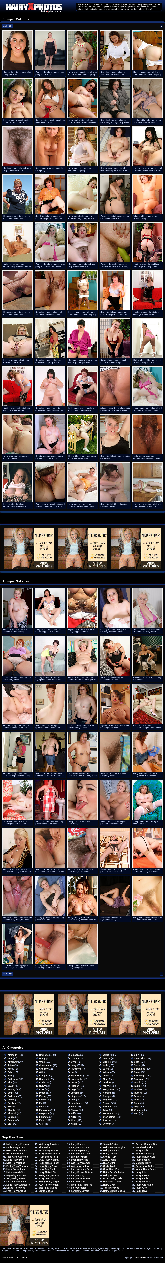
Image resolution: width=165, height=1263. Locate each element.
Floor (42, 1120)
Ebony (42, 1096)
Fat (41, 1103)
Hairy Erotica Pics (81, 1153)
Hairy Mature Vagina (114, 1147)
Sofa (136, 1062)
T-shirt (137, 1082)
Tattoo (137, 1096)
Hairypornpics (78, 1187)
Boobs (11, 1117)
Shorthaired (109, 1117)
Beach (11, 1086)
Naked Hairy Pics (15, 1187)
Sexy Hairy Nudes (48, 1150)
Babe (10, 1072)
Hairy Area (141, 1187)
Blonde (11, 1110)
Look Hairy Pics (79, 1159)
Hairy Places (78, 1144)
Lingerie (75, 1096)
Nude (105, 1065)
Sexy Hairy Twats (15, 1178)
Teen (136, 1099)
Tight (137, 1103)
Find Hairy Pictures (81, 1184)
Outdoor (107, 1082)
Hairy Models (110, 1175)
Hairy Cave (141, 1191)
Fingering (44, 1110)
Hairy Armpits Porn (81, 1169)
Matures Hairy (143, 1163)
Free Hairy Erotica (16, 1191)
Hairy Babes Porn (48, 1156)
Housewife (76, 1079)
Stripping (139, 1079)
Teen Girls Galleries (17, 1156)
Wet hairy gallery (80, 1166)
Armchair (13, 1062)
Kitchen (75, 1086)
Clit (41, 1072)
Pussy (106, 1103)
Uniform (138, 1110)
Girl (41, 1123)
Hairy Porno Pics (15, 1169)
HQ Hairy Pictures (16, 1175)
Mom (73, 1120)
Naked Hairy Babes (146, 1169)
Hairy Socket (143, 1159)
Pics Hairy (44, 1147)
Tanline (138, 1089)
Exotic (42, 1099)
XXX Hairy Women (49, 1184)
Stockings (139, 1075)
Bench (11, 1099)
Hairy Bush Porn (48, 1166)
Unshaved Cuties (112, 1181)
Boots (11, 1120)
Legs (73, 1089)
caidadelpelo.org (80, 1150)
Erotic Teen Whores (17, 1166)
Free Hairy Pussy (145, 1153)
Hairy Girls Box (79, 1181)
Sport (137, 1065)
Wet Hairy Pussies (49, 1144)
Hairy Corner (110, 1153)
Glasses (75, 1055)
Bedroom (13, 1096)
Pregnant (108, 1099)
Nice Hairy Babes (15, 1163)
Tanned (138, 1092)
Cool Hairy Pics (111, 1169)
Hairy (74, 1065)
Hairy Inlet (141, 1172)
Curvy (42, 1086)
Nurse (106, 1068)
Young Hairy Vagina (49, 1181)
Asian (11, 1065)
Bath (10, 1075)
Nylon (106, 1072)
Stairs (137, 1072)
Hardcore (76, 1068)
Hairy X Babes (111, 1150)
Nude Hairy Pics (15, 1159)
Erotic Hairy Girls (112, 1178)
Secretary (108, 1113)
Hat (73, 1072)
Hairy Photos (143, 1181)
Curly (42, 1082)
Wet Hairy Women (81, 1163)
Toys (136, 1106)
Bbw (10, 1082)
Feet (41, 1106)
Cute (41, 1089)
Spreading (139, 1068)
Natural (106, 1058)
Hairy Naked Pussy (49, 1163)
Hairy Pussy (77, 1175)
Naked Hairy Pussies (17, 1144)
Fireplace (44, 1113)
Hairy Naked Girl (48, 1172)
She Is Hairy (109, 1156)
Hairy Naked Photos (49, 1153)
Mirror (74, 1117)
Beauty (11, 1089)
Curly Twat (109, 1166)
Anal (10, 1058)
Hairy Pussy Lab (80, 1147)
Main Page (7, 26)
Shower (107, 1123)
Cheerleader (45, 1065)
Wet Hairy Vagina (48, 1187)
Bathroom (13, 1079)
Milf (73, 1113)
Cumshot (44, 1079)
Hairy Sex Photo (47, 1169)
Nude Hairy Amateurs (18, 1184)
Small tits (139, 1058)
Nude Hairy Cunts (16, 1147)
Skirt (136, 1055)
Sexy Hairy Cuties (145, 1166)
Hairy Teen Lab (47, 1178)
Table (137, 1086)
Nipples (107, 1062)
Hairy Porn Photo (80, 1178)
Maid (73, 1106)
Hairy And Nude (144, 1184)
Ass (10, 1068)
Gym (73, 1062)
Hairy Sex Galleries (113, 1172)
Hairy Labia (142, 1150)
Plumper (107, 1096)
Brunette (44, 1055)
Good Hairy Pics (144, 1147)
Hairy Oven (109, 1184)
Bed (10, 1092)
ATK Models (109, 1159)
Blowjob (12, 1113)
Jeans (74, 1082)
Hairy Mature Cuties (114, 1191)
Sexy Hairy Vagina (49, 1159)
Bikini (11, 1106)
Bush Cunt (109, 1163)
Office (106, 1075)
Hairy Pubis (142, 1178)
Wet (136, 1113)
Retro (106, 1110)
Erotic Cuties (46, 1191)
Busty (42, 1058)
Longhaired (77, 1103)
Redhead (107, 1106)
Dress (42, 1092)
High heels (77, 1075)
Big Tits (12, 1103)
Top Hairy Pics (111, 1187)
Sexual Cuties (110, 1144)
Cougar (43, 1075)
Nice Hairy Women (16, 1181)
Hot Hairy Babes (15, 1153)
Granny (75, 1058)
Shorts (106, 1120)
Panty (106, 1086)
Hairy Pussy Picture (82, 1172)
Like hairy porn (79, 1156)
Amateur (12, 1055)
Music (74, 1123)
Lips (73, 1099)
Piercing (107, 1092)
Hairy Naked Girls (16, 1172)
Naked (106, 1055)
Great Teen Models (16, 1150)
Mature (74, 1110)
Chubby (43, 1068)
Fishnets (44, 1117)
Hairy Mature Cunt (145, 1156)
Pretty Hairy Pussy (49, 1175)
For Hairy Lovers (80, 1191)
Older (106, 1079)
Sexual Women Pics (146, 1144)
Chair (42, 1062)
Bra (9, 1123)
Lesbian (75, 1092)
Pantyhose (108, 1089)
